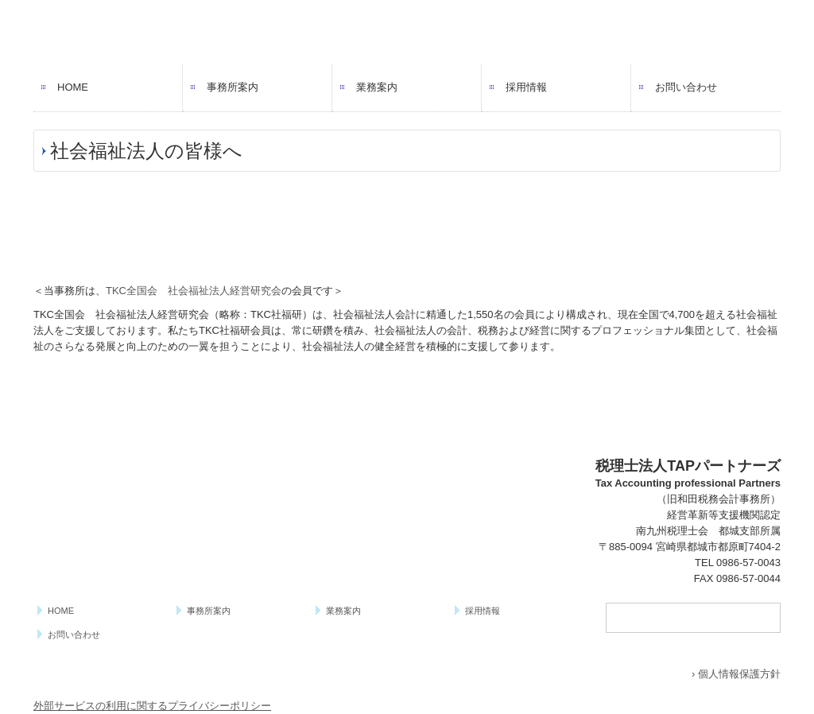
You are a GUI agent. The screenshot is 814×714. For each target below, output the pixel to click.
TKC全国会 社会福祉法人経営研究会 (193, 291)
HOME (72, 87)
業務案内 (376, 87)
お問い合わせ (686, 87)
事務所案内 (232, 87)
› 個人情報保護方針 (736, 674)
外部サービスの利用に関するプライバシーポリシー (152, 706)
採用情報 (526, 87)
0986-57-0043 (748, 562)
